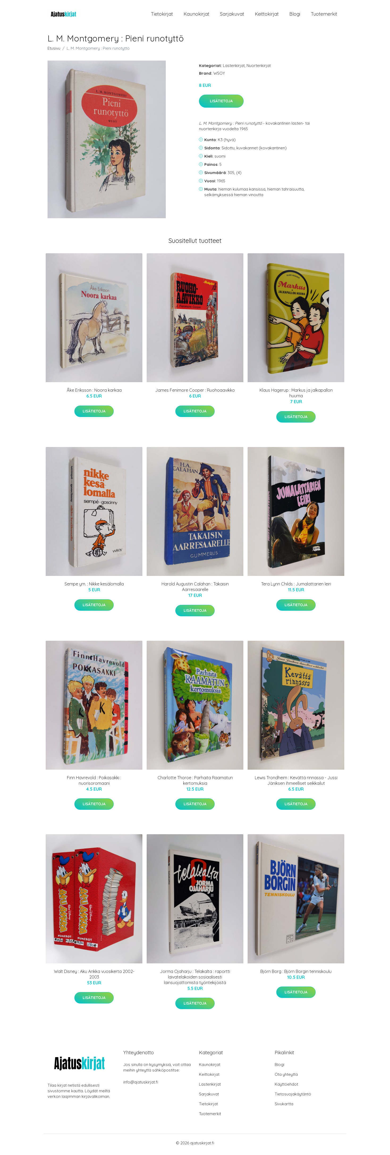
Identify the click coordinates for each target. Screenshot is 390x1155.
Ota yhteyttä (286, 1077)
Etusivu (54, 50)
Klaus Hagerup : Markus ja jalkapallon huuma (296, 395)
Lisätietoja (221, 104)
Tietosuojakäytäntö (293, 1096)
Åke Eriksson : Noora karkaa (94, 393)
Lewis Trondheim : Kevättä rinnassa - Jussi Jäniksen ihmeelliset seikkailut (296, 783)
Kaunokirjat (196, 15)
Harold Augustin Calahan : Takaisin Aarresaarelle (195, 589)
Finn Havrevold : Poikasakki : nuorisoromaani (94, 783)
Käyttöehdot (286, 1087)
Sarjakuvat (232, 15)
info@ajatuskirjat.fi (140, 1084)
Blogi (294, 15)
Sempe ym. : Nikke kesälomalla (94, 586)
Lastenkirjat (234, 68)
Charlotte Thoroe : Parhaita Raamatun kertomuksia (195, 783)
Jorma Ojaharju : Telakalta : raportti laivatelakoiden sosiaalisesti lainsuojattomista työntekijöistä (195, 979)
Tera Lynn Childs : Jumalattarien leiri (296, 586)
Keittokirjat (267, 15)
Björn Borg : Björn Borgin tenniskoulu (296, 974)
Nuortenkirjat (259, 68)
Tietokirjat (162, 15)
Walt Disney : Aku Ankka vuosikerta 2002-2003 (94, 976)
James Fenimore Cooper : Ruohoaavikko (195, 393)
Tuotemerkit (324, 15)
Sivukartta (284, 1106)
